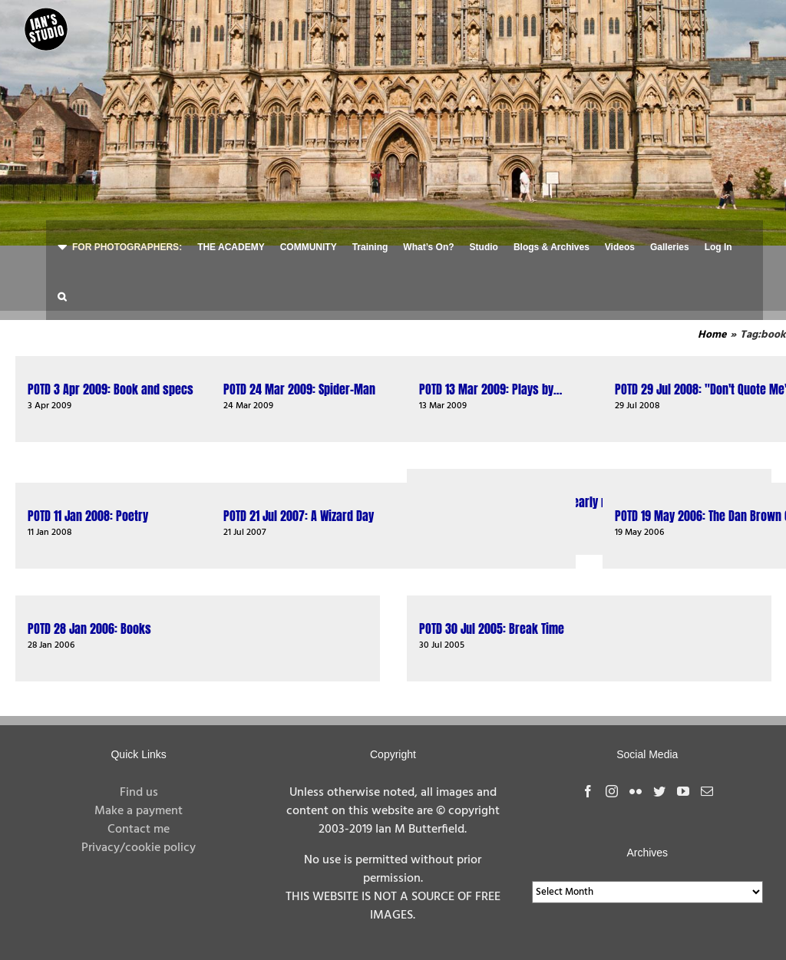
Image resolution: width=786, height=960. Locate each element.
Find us (139, 793)
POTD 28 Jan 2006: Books (89, 628)
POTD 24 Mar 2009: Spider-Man (299, 389)
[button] (62, 295)
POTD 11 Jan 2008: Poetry (88, 515)
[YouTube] (683, 791)
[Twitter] (659, 791)
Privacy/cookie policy (138, 848)
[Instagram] (612, 791)
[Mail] (707, 791)
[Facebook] (588, 791)
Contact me (138, 830)
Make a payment (138, 811)
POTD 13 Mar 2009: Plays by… (490, 389)
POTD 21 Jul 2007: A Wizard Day (298, 515)
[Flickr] (635, 791)
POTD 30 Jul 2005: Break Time (491, 628)
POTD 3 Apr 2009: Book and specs (110, 389)
